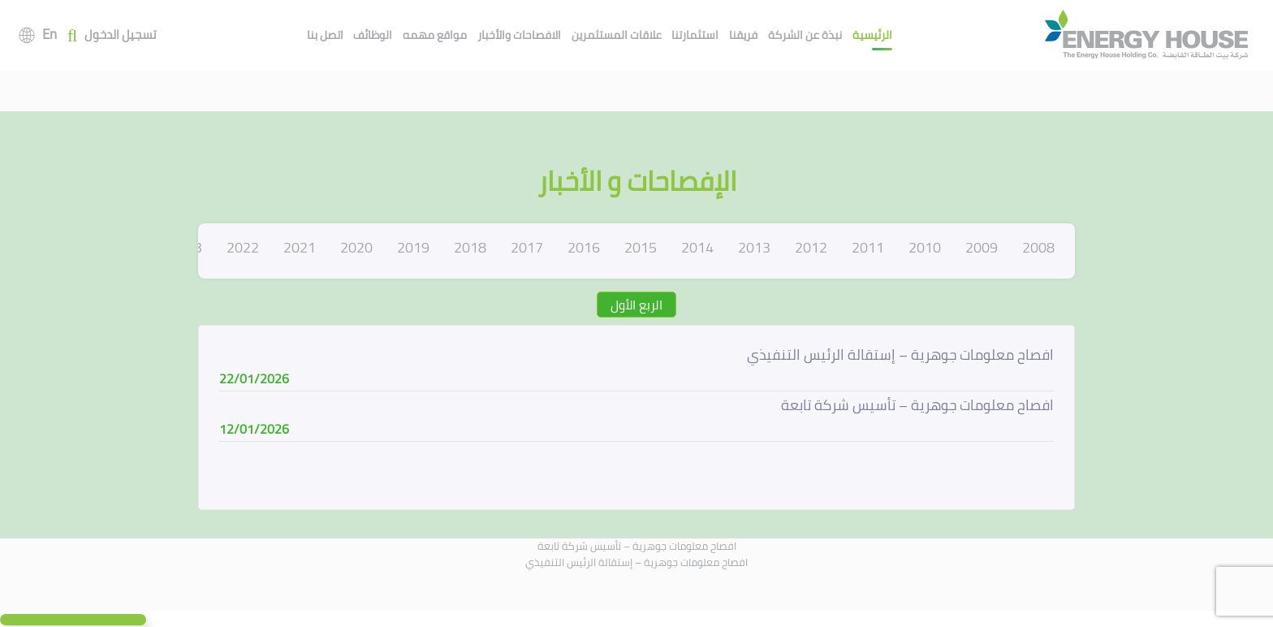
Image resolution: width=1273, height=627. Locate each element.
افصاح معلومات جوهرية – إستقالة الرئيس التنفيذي (636, 562)
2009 (981, 247)
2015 (640, 247)
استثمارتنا (694, 34)
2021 (299, 247)
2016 (583, 247)
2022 (243, 247)
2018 (470, 247)
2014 (697, 247)
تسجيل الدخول (120, 35)
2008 (1038, 247)
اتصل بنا (325, 34)
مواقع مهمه (435, 34)
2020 (356, 247)
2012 (811, 247)
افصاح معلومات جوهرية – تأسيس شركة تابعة (636, 546)
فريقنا (743, 34)
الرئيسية (872, 34)
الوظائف (372, 34)
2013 (754, 247)
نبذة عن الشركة (805, 34)
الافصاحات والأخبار (519, 34)
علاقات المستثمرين (617, 34)
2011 (868, 247)
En (49, 34)
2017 (527, 247)
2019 (413, 247)
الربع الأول (636, 304)
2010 (924, 247)
